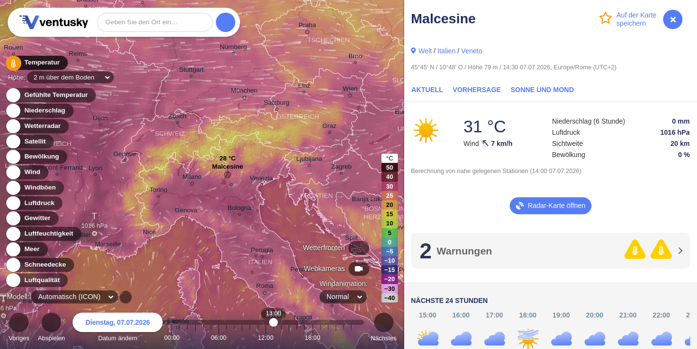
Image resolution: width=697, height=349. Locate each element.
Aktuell (427, 90)
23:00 (351, 337)
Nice (149, 233)
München (244, 92)
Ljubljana (309, 160)
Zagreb (341, 168)
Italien (446, 51)
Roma (264, 287)
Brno (355, 57)
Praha (307, 26)
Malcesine (227, 169)
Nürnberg (233, 48)
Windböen (34, 188)
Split (351, 239)
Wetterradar (37, 126)
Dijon (100, 119)
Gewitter (31, 218)
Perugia (262, 251)
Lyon (96, 169)
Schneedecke (39, 265)
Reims (78, 55)
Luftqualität (36, 280)
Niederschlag (39, 111)
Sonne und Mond (542, 90)
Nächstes (383, 328)
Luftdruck (33, 203)
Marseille (108, 245)
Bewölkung (36, 157)
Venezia (261, 179)
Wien (350, 90)
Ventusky (52, 22)
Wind (26, 172)
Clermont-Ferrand (57, 169)
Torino (158, 191)
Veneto (472, 51)
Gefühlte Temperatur (50, 95)
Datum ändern (118, 328)
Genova (186, 211)
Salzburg (276, 104)
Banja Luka (368, 200)
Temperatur (36, 63)
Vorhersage (477, 90)
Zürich (177, 117)
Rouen (13, 49)
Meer (26, 249)
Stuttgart (191, 71)
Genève (124, 155)
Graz (329, 127)
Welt (425, 51)
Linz (304, 87)
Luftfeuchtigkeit (43, 234)
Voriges (19, 328)
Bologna (239, 209)
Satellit (29, 142)
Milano (192, 178)
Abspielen (51, 328)
